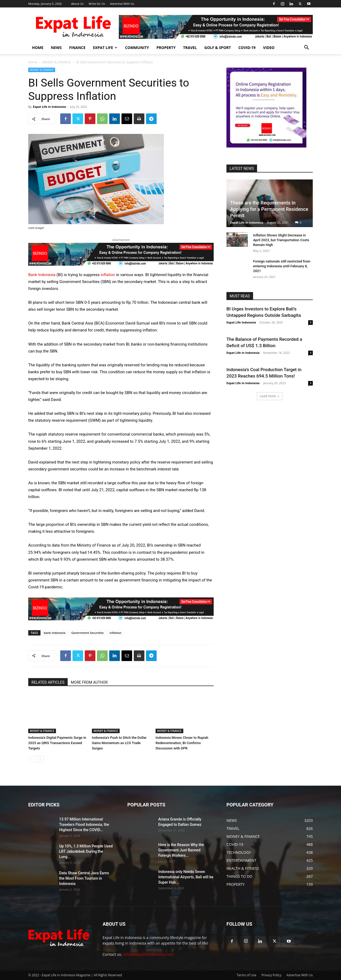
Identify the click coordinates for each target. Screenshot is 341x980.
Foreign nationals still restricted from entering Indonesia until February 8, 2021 (281, 266)
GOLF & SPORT (217, 47)
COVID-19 (247, 47)
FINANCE (77, 47)
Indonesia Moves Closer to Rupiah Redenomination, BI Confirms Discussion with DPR (182, 743)
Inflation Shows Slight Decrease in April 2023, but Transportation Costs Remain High (281, 240)
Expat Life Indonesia (241, 322)
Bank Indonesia (41, 274)
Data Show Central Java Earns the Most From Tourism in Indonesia (84, 878)
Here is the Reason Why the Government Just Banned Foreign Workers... (181, 850)
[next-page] (40, 759)
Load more (270, 396)
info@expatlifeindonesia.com (148, 954)
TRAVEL (190, 47)
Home (32, 62)
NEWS (56, 47)
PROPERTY (166, 47)
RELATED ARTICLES (47, 682)
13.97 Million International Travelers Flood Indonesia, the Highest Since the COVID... (84, 824)
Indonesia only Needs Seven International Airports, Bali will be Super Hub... (185, 877)
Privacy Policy (271, 975)
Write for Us (97, 4)
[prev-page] (31, 759)
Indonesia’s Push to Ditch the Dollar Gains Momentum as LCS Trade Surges (119, 743)
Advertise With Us (122, 4)
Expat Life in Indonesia (49, 107)
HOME (37, 47)
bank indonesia (55, 633)
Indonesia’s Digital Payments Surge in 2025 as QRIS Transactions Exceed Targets (57, 743)
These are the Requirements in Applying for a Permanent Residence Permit (269, 209)
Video (268, 47)
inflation (108, 274)
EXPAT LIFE (105, 47)
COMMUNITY (137, 47)
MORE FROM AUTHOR (89, 682)
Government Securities (87, 633)
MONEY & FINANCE (56, 62)
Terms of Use (246, 975)
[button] (306, 48)
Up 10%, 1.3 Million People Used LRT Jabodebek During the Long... (86, 851)
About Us (77, 4)
